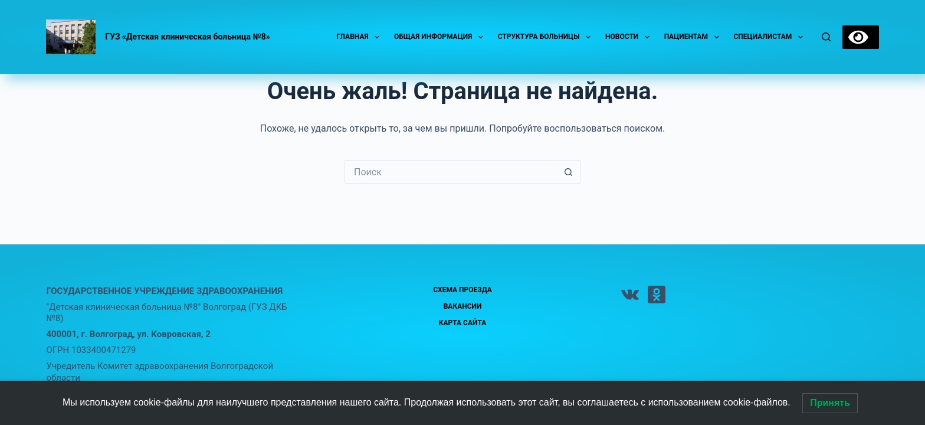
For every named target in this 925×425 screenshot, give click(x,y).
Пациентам (694, 37)
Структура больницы (546, 37)
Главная (360, 37)
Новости (629, 37)
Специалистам (771, 37)
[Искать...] (451, 172)
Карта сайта (463, 323)
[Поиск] (826, 36)
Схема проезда (462, 290)
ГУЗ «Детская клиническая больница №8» (187, 36)
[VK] (630, 294)
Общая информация (441, 37)
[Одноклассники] (656, 294)
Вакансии (463, 306)
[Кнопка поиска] (568, 172)
